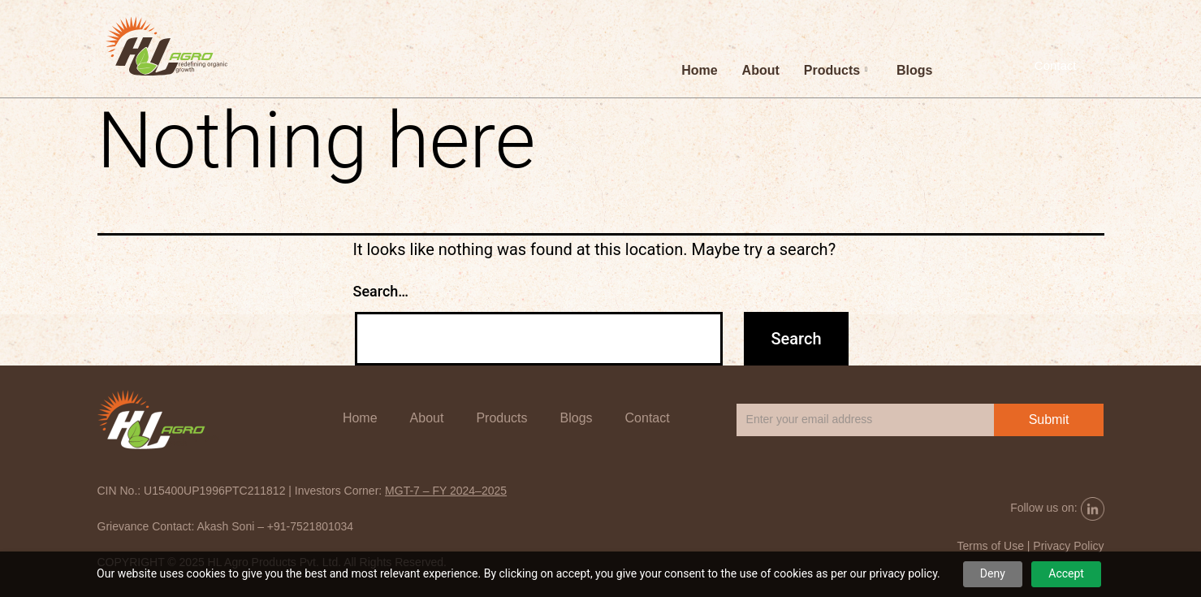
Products (835, 70)
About (761, 70)
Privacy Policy (1068, 545)
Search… (381, 291)
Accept (1066, 573)
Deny (992, 573)
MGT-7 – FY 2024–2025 (446, 490)
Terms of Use (990, 545)
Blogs (914, 70)
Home (699, 70)
